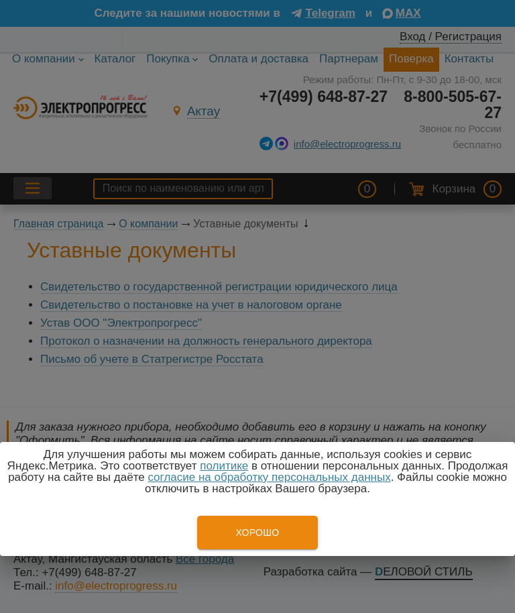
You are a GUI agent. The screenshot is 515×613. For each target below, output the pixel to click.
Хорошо (257, 532)
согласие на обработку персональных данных (269, 477)
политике (224, 465)
